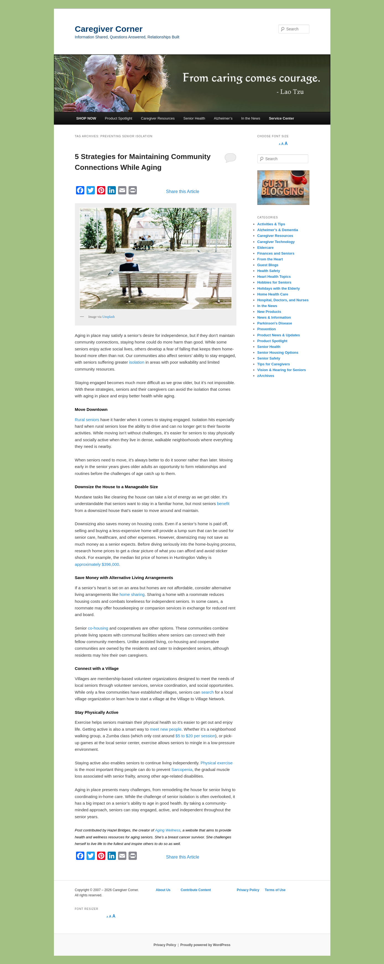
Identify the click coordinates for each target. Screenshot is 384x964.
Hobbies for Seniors (274, 282)
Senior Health (194, 118)
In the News (250, 118)
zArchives (265, 376)
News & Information (274, 317)
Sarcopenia (181, 769)
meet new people (165, 729)
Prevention (266, 329)
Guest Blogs (268, 265)
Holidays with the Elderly (278, 288)
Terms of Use (275, 890)
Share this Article (182, 191)
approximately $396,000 (97, 564)
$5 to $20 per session (195, 735)
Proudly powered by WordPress (205, 945)
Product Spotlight (118, 118)
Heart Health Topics (274, 276)
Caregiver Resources (158, 118)
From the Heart (270, 259)
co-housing (98, 628)
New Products (269, 312)
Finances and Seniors (275, 253)
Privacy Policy (248, 890)
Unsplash (108, 317)
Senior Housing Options (278, 352)
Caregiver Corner (109, 28)
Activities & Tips (271, 224)
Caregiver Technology (276, 242)
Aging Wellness (168, 830)
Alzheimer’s (223, 118)
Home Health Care (272, 294)
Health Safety (268, 271)
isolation (136, 362)
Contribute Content (196, 890)
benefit (223, 503)
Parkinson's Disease (274, 323)
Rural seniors (87, 419)
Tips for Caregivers (273, 364)
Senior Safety (268, 358)
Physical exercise (217, 762)
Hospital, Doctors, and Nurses (283, 300)
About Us (163, 890)
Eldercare (265, 247)
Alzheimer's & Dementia (277, 230)
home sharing (132, 594)
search (207, 692)
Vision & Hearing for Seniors (281, 370)
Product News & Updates (278, 335)
